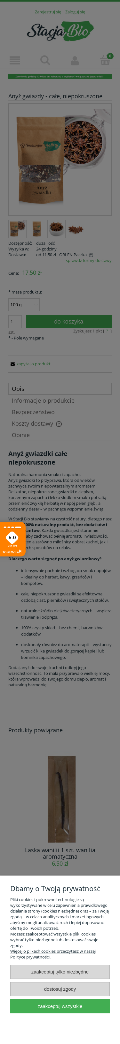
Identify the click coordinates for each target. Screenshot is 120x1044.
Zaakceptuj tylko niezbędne (60, 971)
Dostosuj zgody (60, 989)
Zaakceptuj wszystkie (60, 1006)
